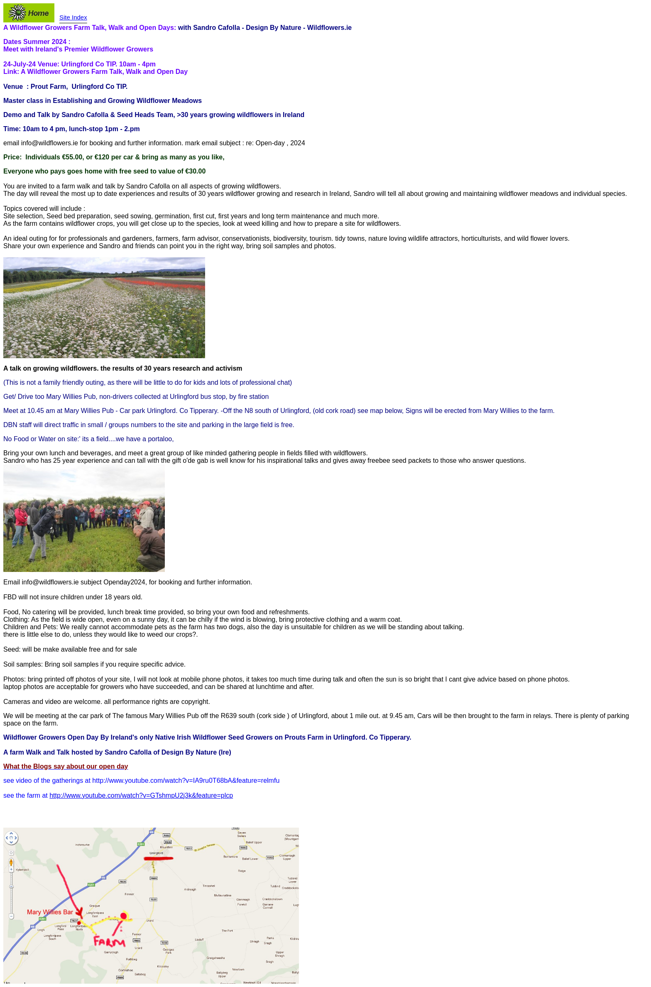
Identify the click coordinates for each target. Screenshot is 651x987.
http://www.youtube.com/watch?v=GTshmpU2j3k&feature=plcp (141, 795)
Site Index (73, 17)
